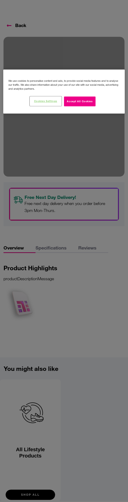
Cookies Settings (45, 101)
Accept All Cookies (79, 101)
